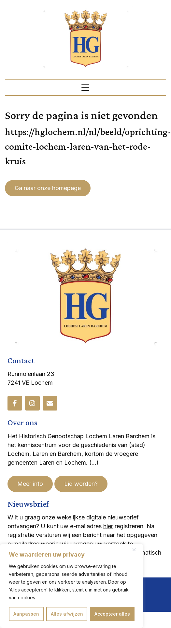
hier (108, 526)
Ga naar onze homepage (48, 188)
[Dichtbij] (136, 549)
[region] (71, 586)
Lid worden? (81, 483)
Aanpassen (26, 614)
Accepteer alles (112, 614)
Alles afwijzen (67, 614)
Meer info (30, 483)
